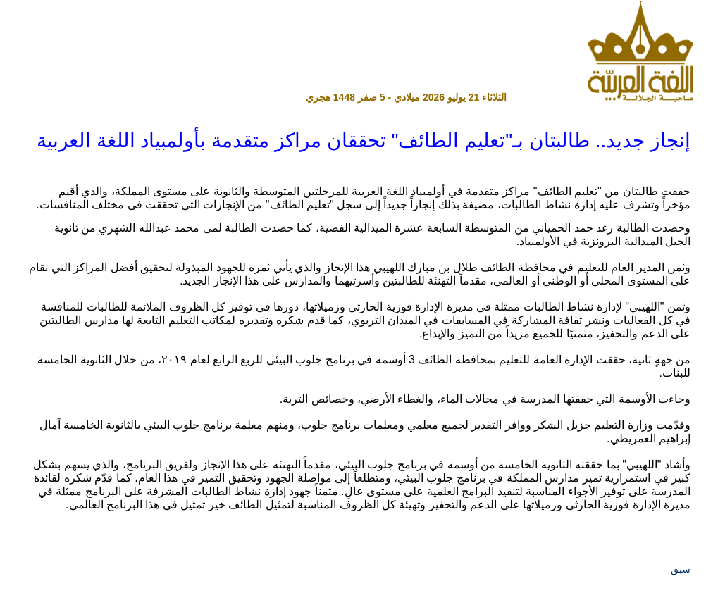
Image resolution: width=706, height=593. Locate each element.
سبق (680, 569)
